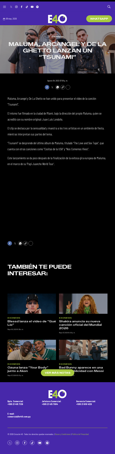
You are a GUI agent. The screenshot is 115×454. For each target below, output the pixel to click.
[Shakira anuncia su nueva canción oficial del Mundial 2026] (83, 326)
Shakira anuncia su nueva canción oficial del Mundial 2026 (80, 347)
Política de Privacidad (80, 434)
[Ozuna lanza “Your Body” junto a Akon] (31, 372)
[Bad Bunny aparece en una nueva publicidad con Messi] (83, 372)
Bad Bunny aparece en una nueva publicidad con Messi (81, 391)
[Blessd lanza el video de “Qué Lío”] (31, 326)
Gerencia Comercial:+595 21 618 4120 (86, 402)
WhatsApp (99, 18)
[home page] (57, 18)
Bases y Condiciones (63, 434)
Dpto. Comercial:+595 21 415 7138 (15, 402)
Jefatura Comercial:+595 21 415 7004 (51, 402)
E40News (58, 36)
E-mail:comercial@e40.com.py (19, 415)
